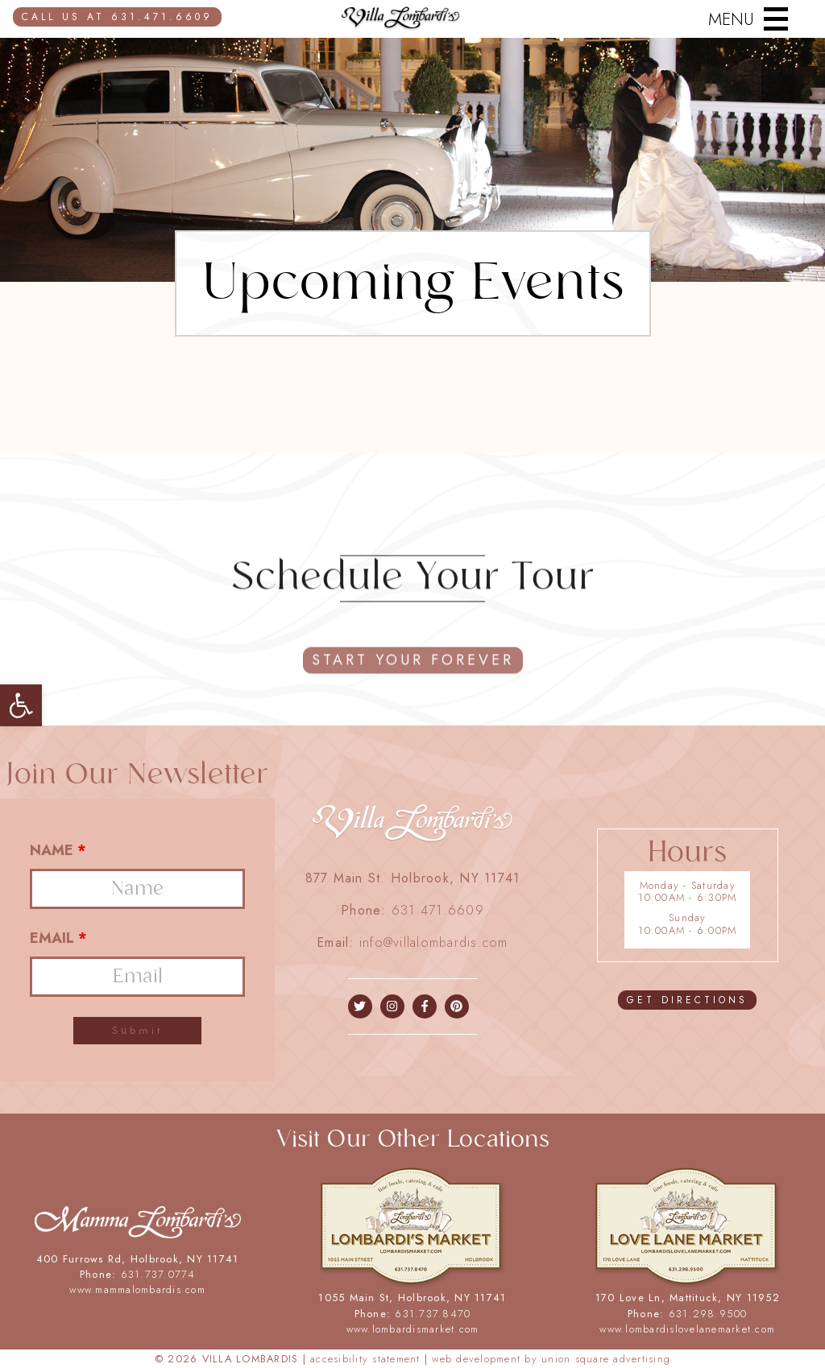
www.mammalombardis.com (137, 1289)
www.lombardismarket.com (412, 1329)
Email (58, 938)
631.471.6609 (438, 910)
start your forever (413, 677)
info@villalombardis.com (433, 942)
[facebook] (360, 1006)
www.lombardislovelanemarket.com (687, 1329)
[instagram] (392, 1006)
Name (58, 850)
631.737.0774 (158, 1274)
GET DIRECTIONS (687, 1000)
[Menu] (744, 19)
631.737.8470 (433, 1313)
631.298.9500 (708, 1313)
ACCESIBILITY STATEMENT (365, 1358)
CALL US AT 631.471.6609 (117, 17)
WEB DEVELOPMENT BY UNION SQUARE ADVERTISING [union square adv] (551, 1358)
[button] (21, 705)
